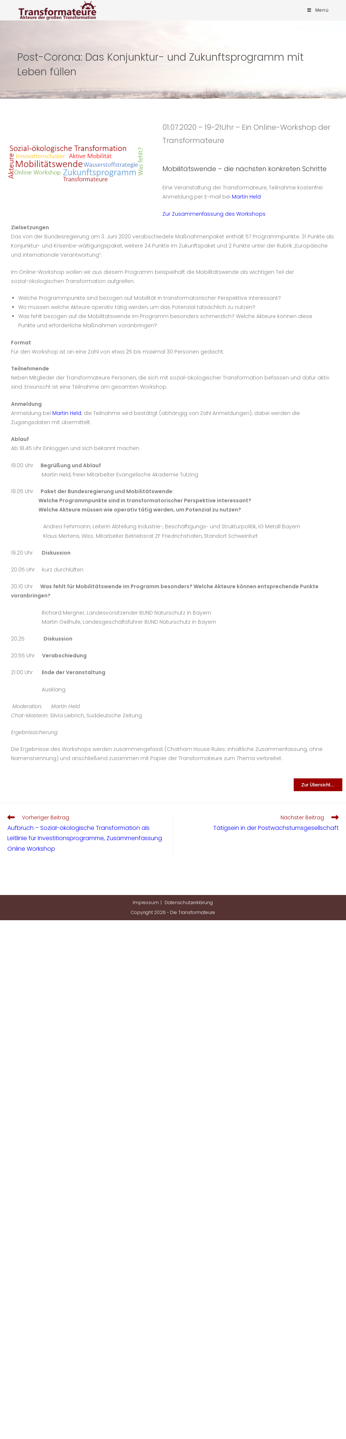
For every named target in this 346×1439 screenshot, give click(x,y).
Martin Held (246, 196)
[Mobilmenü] (317, 10)
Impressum (146, 902)
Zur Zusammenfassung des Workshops (214, 214)
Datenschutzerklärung (189, 902)
